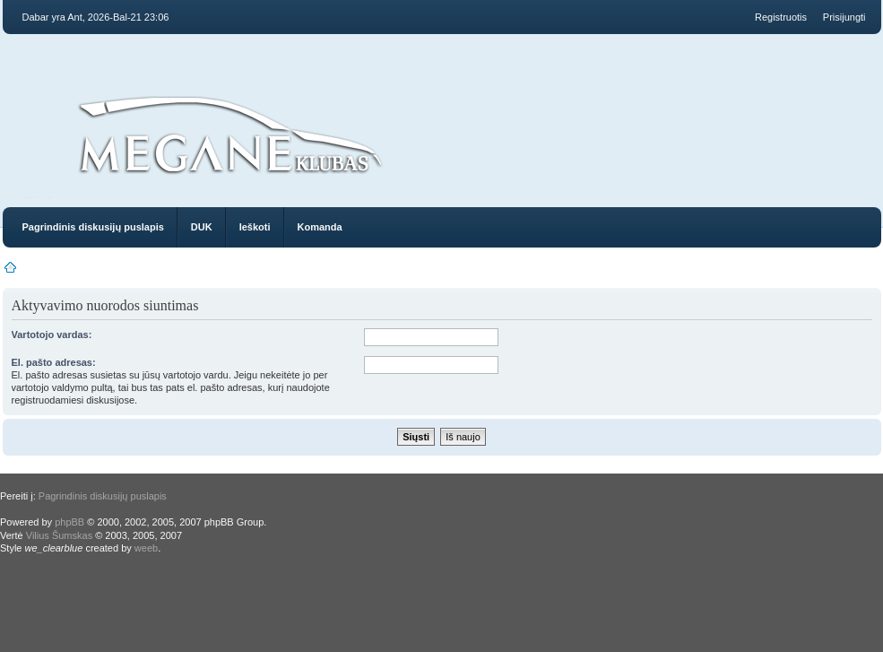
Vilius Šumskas (59, 535)
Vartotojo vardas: (52, 334)
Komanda (320, 227)
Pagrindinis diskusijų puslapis (93, 227)
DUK (201, 227)
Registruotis (781, 17)
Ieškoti (255, 227)
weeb (146, 548)
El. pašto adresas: (54, 362)
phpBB (69, 522)
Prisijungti (844, 17)
